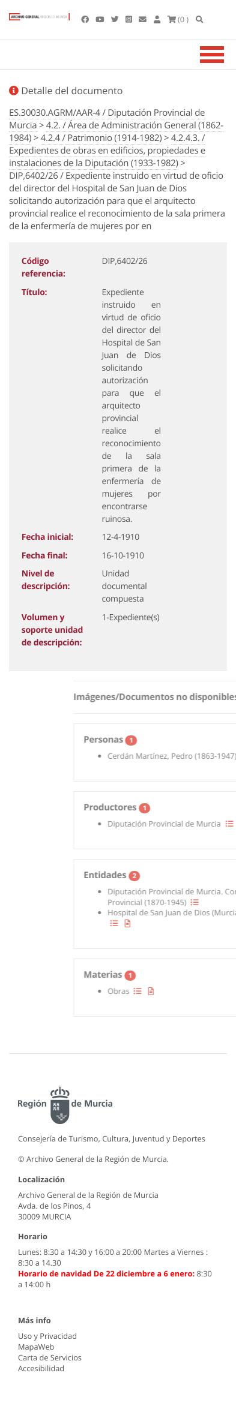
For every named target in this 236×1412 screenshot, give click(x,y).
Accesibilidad (41, 1368)
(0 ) (178, 19)
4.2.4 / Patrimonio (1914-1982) (101, 138)
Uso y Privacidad (47, 1335)
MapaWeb (36, 1346)
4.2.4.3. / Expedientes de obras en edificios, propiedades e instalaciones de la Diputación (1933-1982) (107, 150)
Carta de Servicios (50, 1357)
